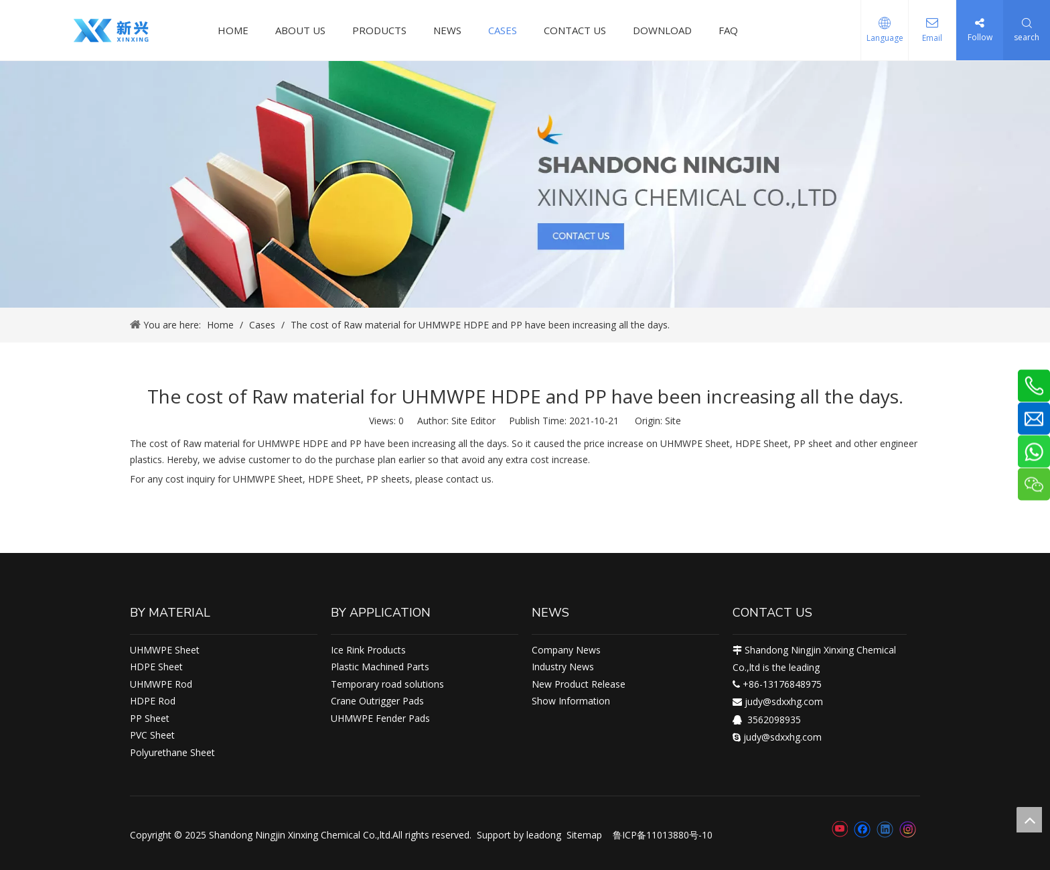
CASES (502, 30)
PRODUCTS (379, 30)
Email (932, 38)
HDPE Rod (152, 700)
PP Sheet (149, 718)
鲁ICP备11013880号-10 (662, 834)
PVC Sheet (152, 735)
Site (673, 420)
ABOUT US (300, 30)
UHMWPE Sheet (165, 649)
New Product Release (578, 684)
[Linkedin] (885, 829)
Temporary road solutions (387, 684)
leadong (543, 834)
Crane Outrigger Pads (377, 700)
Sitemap (584, 834)
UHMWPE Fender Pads (380, 718)
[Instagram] (908, 829)
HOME (233, 30)
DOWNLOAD (662, 30)
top (1029, 819)
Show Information (571, 700)
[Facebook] (862, 829)
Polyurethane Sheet (172, 752)
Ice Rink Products (368, 649)
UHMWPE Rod (161, 684)
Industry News (563, 666)
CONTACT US (575, 30)
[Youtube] (839, 829)
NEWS (447, 30)
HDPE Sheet (156, 666)
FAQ (728, 30)
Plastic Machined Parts (380, 666)
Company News (566, 649)
